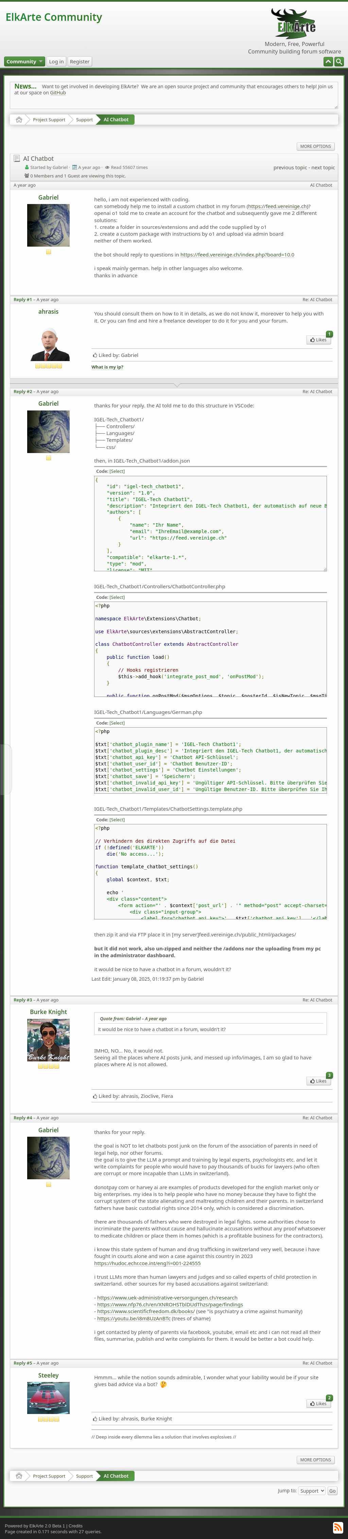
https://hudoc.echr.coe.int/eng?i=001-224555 (147, 1263)
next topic (323, 167)
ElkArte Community (53, 17)
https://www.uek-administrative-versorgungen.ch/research (167, 1297)
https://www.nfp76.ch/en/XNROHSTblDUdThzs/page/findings (170, 1304)
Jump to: (287, 1490)
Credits (76, 1525)
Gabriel (48, 197)
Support (84, 119)
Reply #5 (23, 1363)
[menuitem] (339, 61)
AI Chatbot (116, 119)
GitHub (58, 92)
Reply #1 (23, 299)
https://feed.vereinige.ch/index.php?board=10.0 (237, 254)
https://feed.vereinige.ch (277, 206)
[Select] (117, 471)
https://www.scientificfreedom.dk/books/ (146, 1311)
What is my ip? (107, 367)
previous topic (290, 167)
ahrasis (48, 311)
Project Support (49, 119)
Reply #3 (23, 1000)
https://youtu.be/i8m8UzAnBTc (134, 1318)
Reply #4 (23, 1118)
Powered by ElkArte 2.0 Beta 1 (35, 1525)
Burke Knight (48, 1012)
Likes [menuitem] (320, 339)
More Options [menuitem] (315, 146)
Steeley (48, 1375)
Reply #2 (23, 391)
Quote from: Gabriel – (133, 1018)
